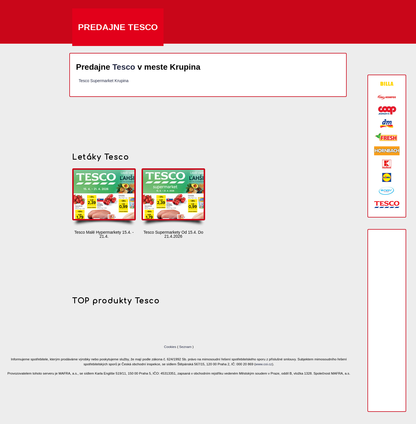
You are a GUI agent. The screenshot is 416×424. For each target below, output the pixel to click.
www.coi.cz (263, 364)
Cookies (170, 347)
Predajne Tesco (118, 27)
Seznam (185, 347)
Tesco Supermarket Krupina (104, 80)
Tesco (123, 66)
